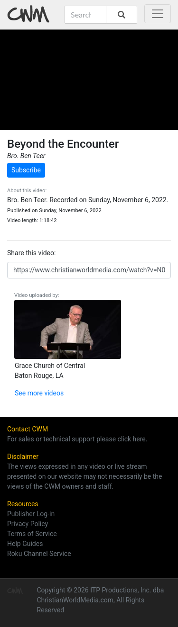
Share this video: (31, 253)
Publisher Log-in (31, 514)
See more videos (39, 393)
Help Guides (25, 543)
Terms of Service (32, 533)
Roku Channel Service (39, 553)
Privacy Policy (27, 524)
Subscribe (26, 170)
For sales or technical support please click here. (77, 439)
